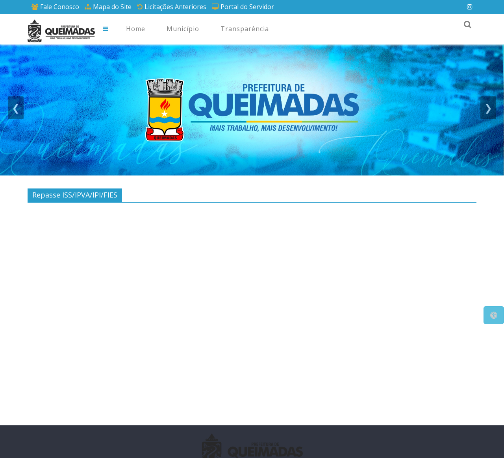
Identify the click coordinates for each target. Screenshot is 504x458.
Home (135, 28)
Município (183, 28)
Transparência (244, 28)
